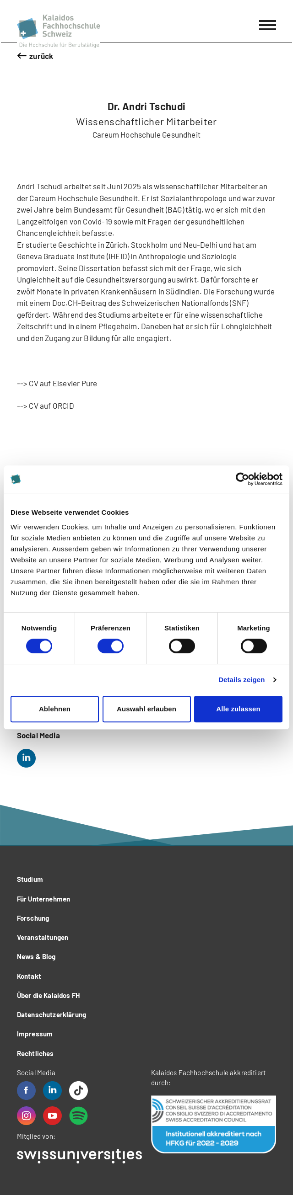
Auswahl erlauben (146, 709)
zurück (41, 55)
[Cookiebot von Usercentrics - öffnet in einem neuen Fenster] (242, 479)
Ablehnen (55, 709)
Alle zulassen (238, 709)
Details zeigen (241, 679)
